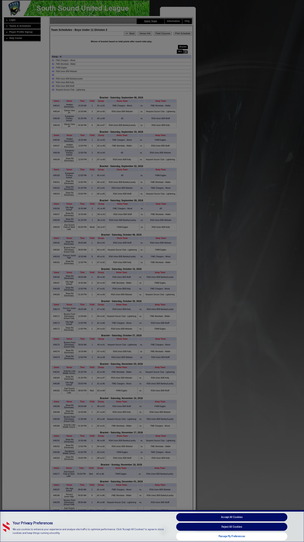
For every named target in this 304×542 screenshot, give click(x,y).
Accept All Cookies (231, 525)
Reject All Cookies (231, 535)
